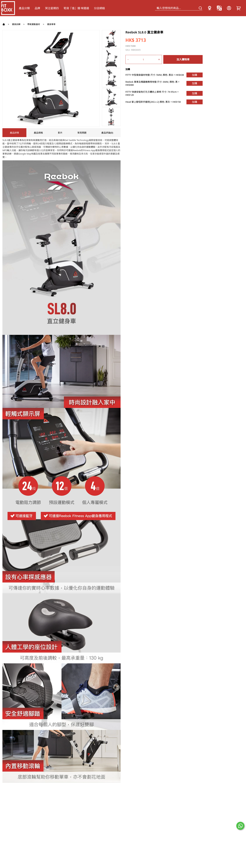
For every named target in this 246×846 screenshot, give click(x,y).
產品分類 (24, 8)
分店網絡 (99, 8)
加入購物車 (183, 59)
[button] (111, 33)
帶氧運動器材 (33, 24)
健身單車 (51, 24)
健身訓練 (16, 24)
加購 (194, 75)
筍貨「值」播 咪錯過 (76, 8)
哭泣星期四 (52, 8)
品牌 (37, 8)
